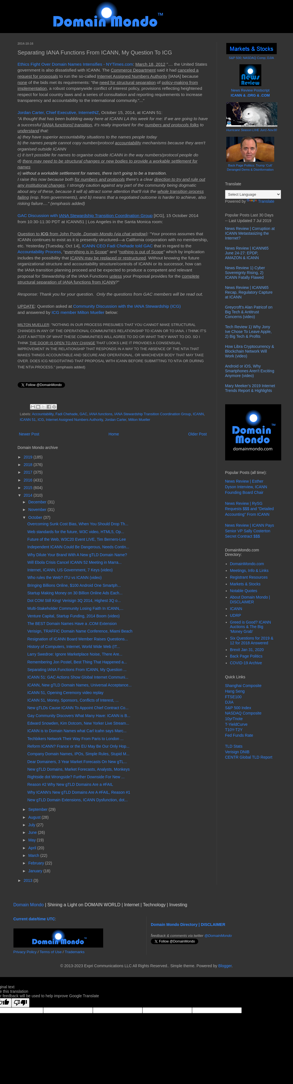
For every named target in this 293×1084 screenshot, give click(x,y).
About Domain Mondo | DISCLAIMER (250, 599)
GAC (83, 414)
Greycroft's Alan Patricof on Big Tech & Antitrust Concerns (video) (249, 312)
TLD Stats (234, 746)
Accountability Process (39, 251)
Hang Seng (235, 691)
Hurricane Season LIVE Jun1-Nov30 (251, 130)
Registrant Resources (249, 577)
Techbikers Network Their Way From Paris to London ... (75, 738)
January (35, 871)
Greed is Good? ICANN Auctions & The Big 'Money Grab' (250, 627)
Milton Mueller (139, 420)
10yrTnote (234, 718)
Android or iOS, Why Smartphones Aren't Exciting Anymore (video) (249, 371)
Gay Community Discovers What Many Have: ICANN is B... (78, 715)
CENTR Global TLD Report (249, 757)
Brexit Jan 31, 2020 (247, 649)
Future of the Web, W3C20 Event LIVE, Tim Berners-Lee (76, 539)
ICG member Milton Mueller (78, 312)
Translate (260, 201)
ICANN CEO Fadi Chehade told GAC (117, 245)
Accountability (43, 414)
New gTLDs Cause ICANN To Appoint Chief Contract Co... (77, 708)
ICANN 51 (28, 420)
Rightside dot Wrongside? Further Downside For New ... (75, 777)
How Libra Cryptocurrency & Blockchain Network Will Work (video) (249, 351)
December (37, 502)
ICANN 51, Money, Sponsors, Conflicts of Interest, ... (73, 700)
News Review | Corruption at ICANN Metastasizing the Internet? (250, 233)
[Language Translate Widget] (253, 194)
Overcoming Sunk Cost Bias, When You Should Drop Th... (77, 524)
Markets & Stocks (245, 584)
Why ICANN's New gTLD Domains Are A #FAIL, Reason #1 (78, 792)
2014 (28, 495)
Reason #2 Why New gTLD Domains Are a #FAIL (70, 784)
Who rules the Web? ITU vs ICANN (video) (64, 577)
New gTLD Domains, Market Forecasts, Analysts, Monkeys (78, 769)
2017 (28, 472)
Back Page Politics (246, 656)
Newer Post (29, 434)
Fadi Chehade (67, 414)
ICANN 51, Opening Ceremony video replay (65, 692)
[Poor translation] (20, 1002)
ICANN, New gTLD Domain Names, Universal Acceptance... (79, 685)
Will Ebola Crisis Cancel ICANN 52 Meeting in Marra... (74, 562)
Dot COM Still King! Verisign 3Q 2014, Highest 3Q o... (74, 600)
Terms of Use (51, 952)
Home (114, 434)
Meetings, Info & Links (249, 570)
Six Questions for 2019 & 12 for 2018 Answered (251, 640)
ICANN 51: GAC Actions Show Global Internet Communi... (77, 677)
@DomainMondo (218, 936)
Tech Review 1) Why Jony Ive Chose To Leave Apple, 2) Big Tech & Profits (248, 332)
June (33, 832)
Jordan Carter (115, 420)
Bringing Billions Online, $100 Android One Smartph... (74, 585)
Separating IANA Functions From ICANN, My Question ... (76, 669)
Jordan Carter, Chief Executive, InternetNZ (58, 112)
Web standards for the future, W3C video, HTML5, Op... (75, 532)
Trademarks (75, 952)
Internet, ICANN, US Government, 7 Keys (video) (69, 570)
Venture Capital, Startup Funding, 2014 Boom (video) (73, 616)
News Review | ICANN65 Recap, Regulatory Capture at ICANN (249, 292)
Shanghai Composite (243, 685)
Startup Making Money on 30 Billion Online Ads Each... (74, 593)
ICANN (198, 414)
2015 (28, 487)
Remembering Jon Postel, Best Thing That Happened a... (77, 662)
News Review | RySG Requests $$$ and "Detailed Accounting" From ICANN (249, 509)
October (35, 517)
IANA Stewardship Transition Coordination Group (152, 414)
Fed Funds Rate (239, 735)
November (37, 509)
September (38, 809)
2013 (28, 880)
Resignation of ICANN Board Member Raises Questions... (77, 639)
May (32, 840)
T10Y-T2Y (234, 729)
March (34, 855)
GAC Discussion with (85, 215)
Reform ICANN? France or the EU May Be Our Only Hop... (78, 746)
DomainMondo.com (247, 564)
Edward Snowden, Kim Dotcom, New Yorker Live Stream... (78, 723)
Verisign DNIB (237, 752)
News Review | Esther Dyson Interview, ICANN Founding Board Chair (246, 486)
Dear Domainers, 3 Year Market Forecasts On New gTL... (77, 761)
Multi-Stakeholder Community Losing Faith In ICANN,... (75, 608)
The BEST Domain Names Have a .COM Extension (72, 623)
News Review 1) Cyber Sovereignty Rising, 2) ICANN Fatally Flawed (245, 273)
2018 (28, 464)
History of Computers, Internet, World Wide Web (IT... (73, 646)
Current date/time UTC (34, 919)
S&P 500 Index (238, 708)
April (32, 848)
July (32, 825)
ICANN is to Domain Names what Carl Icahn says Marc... (76, 731)
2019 (28, 457)
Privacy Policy (25, 952)
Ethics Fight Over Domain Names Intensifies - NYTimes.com (75, 64)
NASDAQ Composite (243, 713)
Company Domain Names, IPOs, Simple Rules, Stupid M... (78, 754)
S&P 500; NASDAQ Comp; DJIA (251, 58)
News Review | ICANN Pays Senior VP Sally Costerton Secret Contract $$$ (249, 530)
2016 (28, 480)
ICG (41, 420)
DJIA (229, 702)
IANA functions (100, 414)
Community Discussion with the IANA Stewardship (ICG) (127, 306)
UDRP (235, 615)
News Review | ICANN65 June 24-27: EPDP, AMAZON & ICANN (247, 253)
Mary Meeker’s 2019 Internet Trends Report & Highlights (250, 388)
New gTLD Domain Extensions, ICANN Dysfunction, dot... (77, 800)
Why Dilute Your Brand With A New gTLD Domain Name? (77, 555)
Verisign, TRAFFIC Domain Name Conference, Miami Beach (79, 631)
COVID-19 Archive (246, 663)
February (36, 863)
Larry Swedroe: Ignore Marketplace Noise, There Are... (74, 654)
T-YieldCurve (236, 724)
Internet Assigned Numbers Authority (74, 420)
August (34, 817)
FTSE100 (233, 697)
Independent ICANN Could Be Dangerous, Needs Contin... (78, 547)
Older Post (197, 434)
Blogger (225, 966)
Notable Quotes (243, 590)
